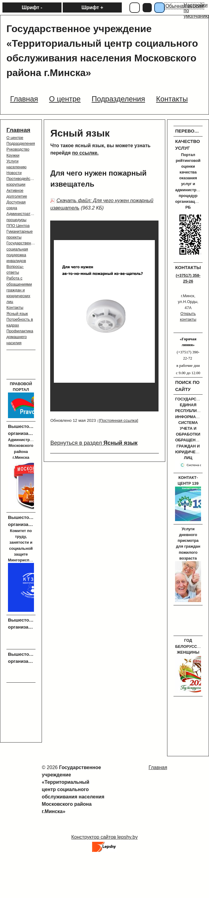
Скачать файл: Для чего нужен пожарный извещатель (101, 204)
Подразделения (20, 143)
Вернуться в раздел (93, 443)
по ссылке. (85, 152)
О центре (14, 137)
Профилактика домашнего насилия (19, 337)
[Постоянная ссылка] (118, 420)
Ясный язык (17, 313)
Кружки (12, 155)
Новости (14, 172)
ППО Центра (18, 225)
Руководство (17, 149)
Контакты (14, 307)
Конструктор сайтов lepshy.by (104, 837)
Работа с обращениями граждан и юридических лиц (19, 290)
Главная (18, 130)
